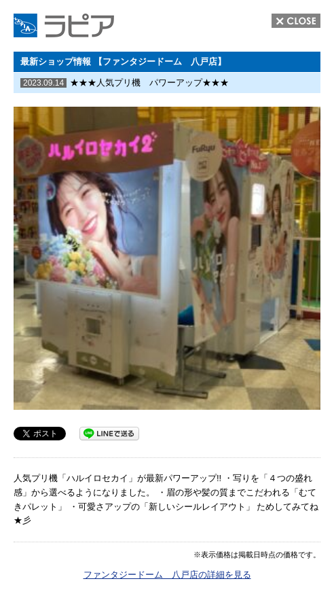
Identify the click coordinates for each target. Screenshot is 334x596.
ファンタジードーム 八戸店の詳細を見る (167, 574)
